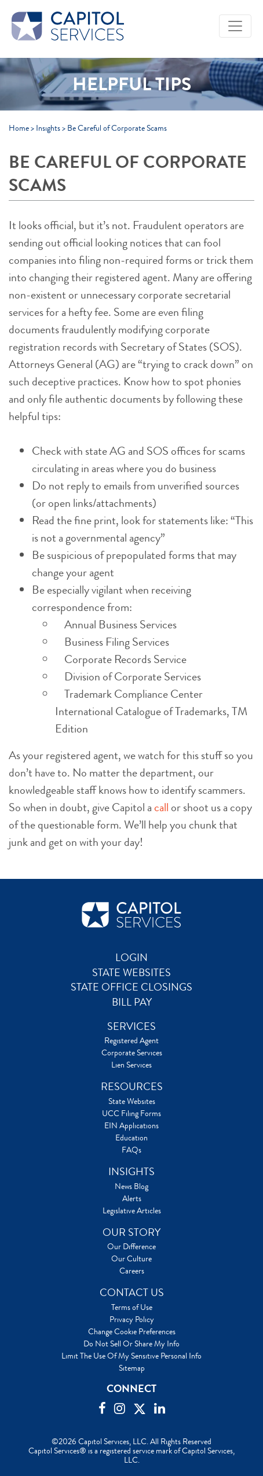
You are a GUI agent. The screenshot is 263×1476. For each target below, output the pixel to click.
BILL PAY (132, 1002)
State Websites (131, 1101)
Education (131, 1137)
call (161, 807)
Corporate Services (131, 1052)
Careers (131, 1270)
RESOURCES (132, 1086)
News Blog (131, 1186)
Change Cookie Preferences (132, 1331)
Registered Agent (131, 1040)
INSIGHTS (131, 1171)
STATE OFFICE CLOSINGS (131, 987)
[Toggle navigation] (235, 26)
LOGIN (131, 957)
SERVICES (131, 1026)
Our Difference (131, 1246)
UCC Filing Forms (131, 1113)
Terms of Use (131, 1307)
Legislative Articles (132, 1210)
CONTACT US (132, 1292)
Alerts (131, 1198)
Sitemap (132, 1368)
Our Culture (131, 1258)
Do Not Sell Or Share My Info (131, 1343)
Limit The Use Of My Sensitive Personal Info (131, 1355)
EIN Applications (131, 1125)
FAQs (131, 1149)
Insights (48, 128)
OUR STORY (131, 1232)
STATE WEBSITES (131, 972)
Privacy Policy (131, 1319)
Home (19, 128)
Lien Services (131, 1064)
